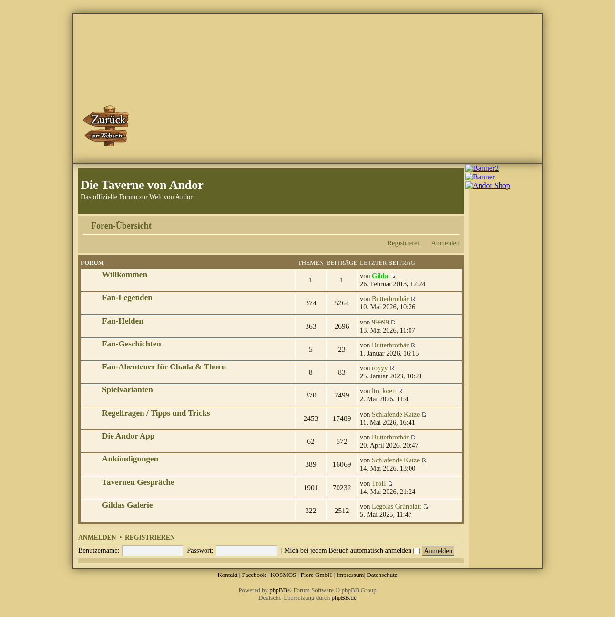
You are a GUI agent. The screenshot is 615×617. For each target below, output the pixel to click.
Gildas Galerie (127, 505)
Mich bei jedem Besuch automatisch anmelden (352, 550)
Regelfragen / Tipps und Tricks (156, 413)
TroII (379, 483)
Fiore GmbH (316, 574)
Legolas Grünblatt (396, 506)
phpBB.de (344, 597)
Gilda (380, 276)
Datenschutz (382, 574)
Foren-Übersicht (121, 225)
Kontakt (227, 574)
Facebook (254, 574)
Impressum (350, 574)
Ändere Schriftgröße (453, 222)
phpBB (278, 590)
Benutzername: (99, 550)
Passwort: (200, 550)
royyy (380, 368)
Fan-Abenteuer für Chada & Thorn (164, 366)
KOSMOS (283, 574)
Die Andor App (128, 435)
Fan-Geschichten (131, 343)
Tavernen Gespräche (138, 482)
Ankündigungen (130, 458)
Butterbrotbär (390, 299)
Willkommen (124, 274)
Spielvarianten (127, 389)
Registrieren (404, 243)
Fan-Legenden (127, 297)
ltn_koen (384, 391)
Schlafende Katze (396, 414)
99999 (380, 322)
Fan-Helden (123, 320)
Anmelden (445, 243)
